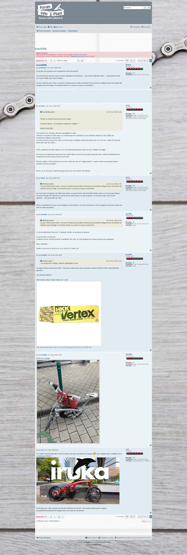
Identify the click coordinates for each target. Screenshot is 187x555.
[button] (127, 60)
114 (134, 73)
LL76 (127, 449)
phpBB (87, 542)
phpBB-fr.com (97, 544)
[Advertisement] (93, 39)
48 (133, 222)
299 (134, 113)
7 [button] (147, 60)
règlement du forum (77, 56)
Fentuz (128, 105)
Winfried (128, 65)
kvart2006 (40, 48)
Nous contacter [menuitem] (91, 538)
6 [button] (144, 60)
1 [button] (134, 60)
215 (134, 457)
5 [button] (141, 60)
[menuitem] (50, 27)
